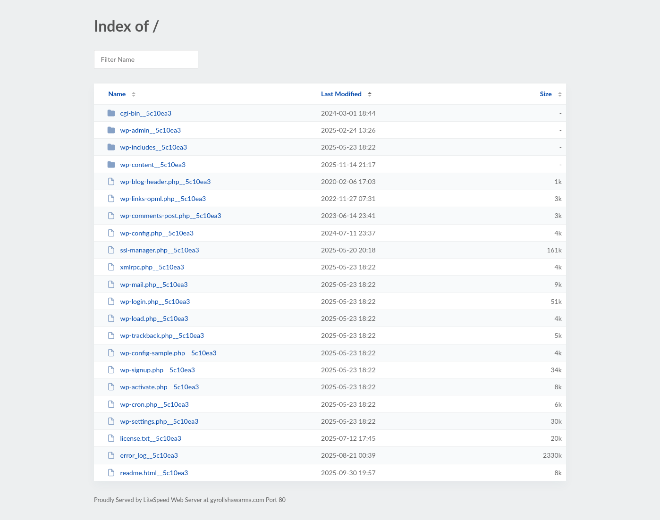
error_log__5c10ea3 (142, 455)
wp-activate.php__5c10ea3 (153, 387)
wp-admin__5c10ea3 (144, 130)
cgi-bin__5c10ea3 (139, 113)
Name (117, 94)
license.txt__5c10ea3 (144, 438)
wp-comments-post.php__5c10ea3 (164, 215)
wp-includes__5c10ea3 (147, 147)
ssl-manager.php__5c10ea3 (153, 250)
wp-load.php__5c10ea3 (147, 318)
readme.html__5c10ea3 (147, 473)
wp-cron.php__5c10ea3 (148, 404)
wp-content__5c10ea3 (146, 164)
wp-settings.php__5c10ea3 (152, 421)
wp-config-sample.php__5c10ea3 (162, 353)
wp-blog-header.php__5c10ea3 (159, 181)
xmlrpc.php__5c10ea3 (145, 267)
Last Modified (341, 94)
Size (546, 94)
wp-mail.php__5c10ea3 (147, 284)
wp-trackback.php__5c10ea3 (155, 335)
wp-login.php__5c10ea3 (148, 301)
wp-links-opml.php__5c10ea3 (156, 198)
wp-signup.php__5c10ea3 (151, 370)
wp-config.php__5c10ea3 (150, 233)
